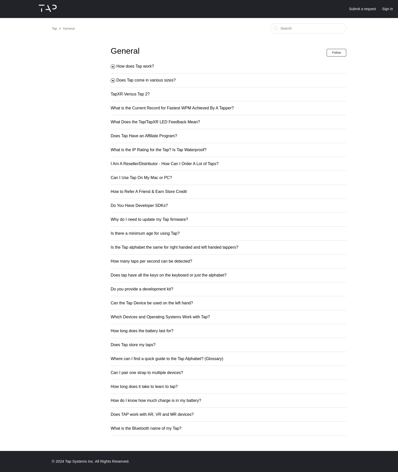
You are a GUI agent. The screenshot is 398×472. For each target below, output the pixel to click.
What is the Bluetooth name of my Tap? (146, 428)
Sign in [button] (387, 9)
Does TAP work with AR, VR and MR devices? (152, 414)
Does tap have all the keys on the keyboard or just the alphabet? (168, 275)
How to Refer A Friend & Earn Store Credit (149, 191)
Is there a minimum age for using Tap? (145, 233)
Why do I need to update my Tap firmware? (149, 219)
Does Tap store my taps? (133, 345)
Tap (54, 28)
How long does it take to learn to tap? (144, 386)
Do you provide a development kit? (142, 289)
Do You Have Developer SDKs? (139, 205)
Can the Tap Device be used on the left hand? (152, 303)
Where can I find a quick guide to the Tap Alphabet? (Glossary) (167, 359)
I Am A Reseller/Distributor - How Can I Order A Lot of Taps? (165, 164)
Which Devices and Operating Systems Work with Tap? (160, 317)
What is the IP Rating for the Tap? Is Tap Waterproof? (158, 150)
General (69, 28)
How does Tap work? (135, 66)
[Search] (308, 28)
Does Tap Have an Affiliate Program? (144, 136)
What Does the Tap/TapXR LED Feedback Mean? (155, 122)
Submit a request (362, 9)
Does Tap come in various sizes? (146, 80)
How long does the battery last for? (142, 331)
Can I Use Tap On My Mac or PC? (141, 177)
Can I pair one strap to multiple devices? (147, 372)
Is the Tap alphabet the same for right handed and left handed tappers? (174, 247)
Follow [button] (336, 52)
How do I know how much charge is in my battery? (156, 400)
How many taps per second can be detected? (151, 261)
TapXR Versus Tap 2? (130, 94)
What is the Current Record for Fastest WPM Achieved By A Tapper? (172, 108)
